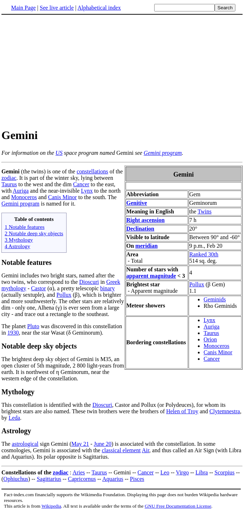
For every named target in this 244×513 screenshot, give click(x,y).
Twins (204, 211)
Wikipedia (51, 506)
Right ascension (145, 220)
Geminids (215, 299)
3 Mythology (19, 240)
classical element (121, 450)
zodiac (8, 178)
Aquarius (112, 479)
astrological (25, 444)
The (6, 444)
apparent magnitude (151, 276)
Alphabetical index (99, 8)
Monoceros (216, 346)
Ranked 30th (203, 254)
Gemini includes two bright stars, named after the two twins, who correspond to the (57, 278)
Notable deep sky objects (39, 346)
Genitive (136, 203)
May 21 (80, 444)
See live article (57, 8)
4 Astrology (17, 246)
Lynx (209, 320)
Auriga (211, 327)
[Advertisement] (122, 71)
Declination (140, 229)
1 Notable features (24, 227)
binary (107, 288)
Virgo (182, 472)
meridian (146, 246)
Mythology (17, 392)
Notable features (26, 262)
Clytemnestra (224, 411)
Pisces (137, 479)
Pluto (33, 326)
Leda (14, 418)
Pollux (196, 284)
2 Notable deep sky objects (34, 233)
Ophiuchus (15, 479)
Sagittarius (49, 479)
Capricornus (82, 479)
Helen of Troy (182, 411)
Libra (201, 472)
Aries (79, 472)
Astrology (16, 431)
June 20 (102, 444)
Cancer (212, 359)
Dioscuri (89, 282)
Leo (164, 472)
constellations (92, 171)
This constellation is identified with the (46, 405)
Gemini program (163, 153)
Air (145, 450)
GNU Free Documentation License (178, 506)
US (59, 153)
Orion (210, 339)
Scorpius (225, 472)
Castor (38, 288)
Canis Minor (218, 352)
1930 (13, 333)
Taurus (211, 333)
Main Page (23, 8)
